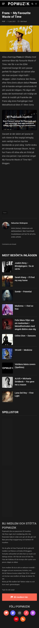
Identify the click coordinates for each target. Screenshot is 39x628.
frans (4, 212)
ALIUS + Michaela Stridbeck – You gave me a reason (24, 381)
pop (3, 21)
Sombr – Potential (23, 291)
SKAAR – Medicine (23, 350)
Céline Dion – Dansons (25, 335)
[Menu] (3, 3)
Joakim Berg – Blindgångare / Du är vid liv (24, 266)
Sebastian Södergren (19, 223)
